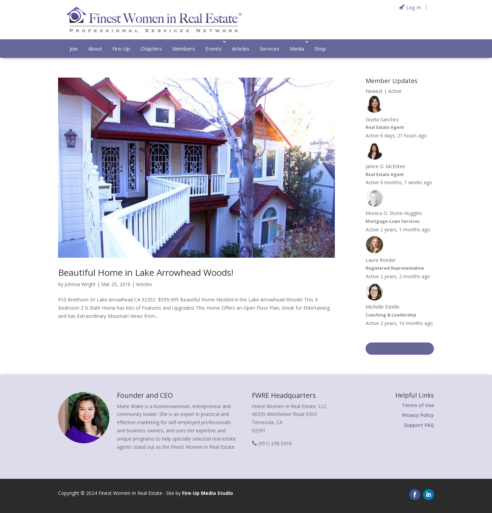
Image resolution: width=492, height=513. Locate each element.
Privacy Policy (418, 415)
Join (74, 48)
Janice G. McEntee (385, 166)
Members (183, 48)
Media (297, 48)
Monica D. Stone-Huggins (394, 213)
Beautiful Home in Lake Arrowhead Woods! (145, 272)
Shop (320, 48)
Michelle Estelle (382, 306)
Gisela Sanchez (382, 119)
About (95, 48)
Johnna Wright (80, 284)
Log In (413, 7)
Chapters (151, 48)
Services (269, 48)
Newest (374, 91)
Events (213, 48)
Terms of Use (418, 405)
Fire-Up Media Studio (207, 493)
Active (394, 91)
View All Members (400, 348)
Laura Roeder (381, 260)
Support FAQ (419, 425)
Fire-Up (121, 48)
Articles (240, 48)
